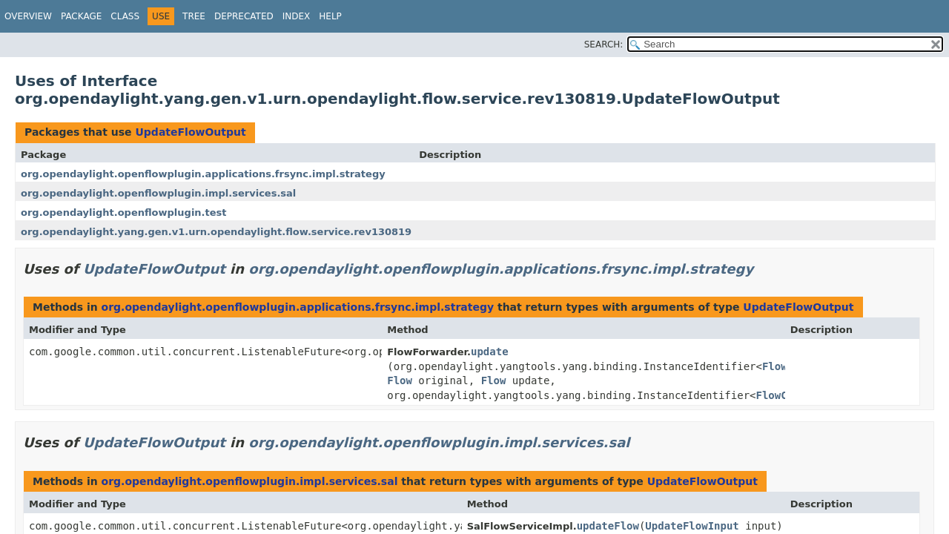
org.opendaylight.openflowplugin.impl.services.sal (158, 193)
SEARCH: (604, 44)
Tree (193, 16)
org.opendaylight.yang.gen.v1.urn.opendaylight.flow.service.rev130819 (216, 231)
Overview (28, 16)
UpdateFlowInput (691, 526)
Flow (774, 366)
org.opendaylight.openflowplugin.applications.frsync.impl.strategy (203, 173)
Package (81, 16)
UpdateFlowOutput (190, 132)
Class (124, 16)
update (490, 351)
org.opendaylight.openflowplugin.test (124, 212)
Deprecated (244, 16)
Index (296, 16)
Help (330, 16)
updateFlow (608, 526)
